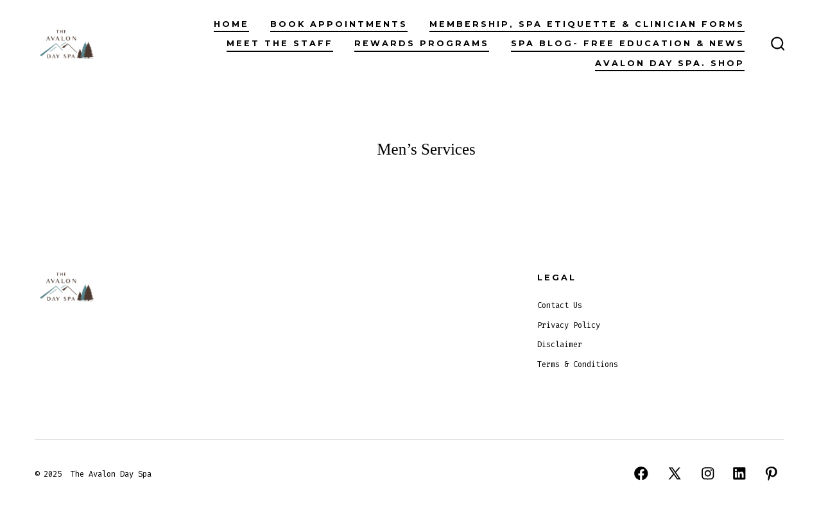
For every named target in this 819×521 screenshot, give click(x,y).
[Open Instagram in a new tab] (707, 473)
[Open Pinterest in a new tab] (771, 473)
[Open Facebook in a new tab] (641, 473)
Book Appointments (339, 24)
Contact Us (559, 305)
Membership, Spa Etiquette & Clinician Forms (587, 24)
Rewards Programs (421, 43)
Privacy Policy (568, 325)
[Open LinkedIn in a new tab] (739, 473)
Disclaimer (559, 344)
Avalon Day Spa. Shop (670, 63)
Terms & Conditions (577, 364)
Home (231, 24)
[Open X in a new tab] (674, 473)
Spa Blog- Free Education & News (628, 43)
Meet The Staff (280, 43)
